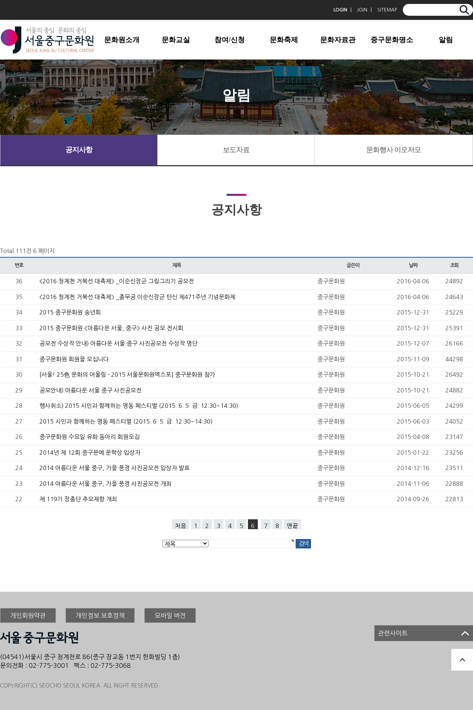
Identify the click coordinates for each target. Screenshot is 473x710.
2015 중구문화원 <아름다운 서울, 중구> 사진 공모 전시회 (111, 328)
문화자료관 (338, 40)
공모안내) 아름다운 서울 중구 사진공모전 (90, 390)
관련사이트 (393, 633)
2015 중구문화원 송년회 (70, 312)
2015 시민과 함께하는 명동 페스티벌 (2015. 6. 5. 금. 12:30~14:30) (125, 421)
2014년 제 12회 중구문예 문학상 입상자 (89, 452)
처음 (180, 526)
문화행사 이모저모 (393, 150)
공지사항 (78, 150)
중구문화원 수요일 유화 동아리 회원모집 (89, 437)
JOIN (362, 9)
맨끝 (292, 526)
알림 (446, 40)
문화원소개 (122, 40)
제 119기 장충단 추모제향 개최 (78, 499)
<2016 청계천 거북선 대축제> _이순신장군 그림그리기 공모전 (116, 281)
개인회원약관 (28, 615)
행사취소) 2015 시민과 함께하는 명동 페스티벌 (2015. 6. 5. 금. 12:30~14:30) (138, 406)
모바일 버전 (170, 615)
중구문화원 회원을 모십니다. (74, 359)
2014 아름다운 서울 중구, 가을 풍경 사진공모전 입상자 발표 (114, 468)
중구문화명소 (392, 40)
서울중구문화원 (47, 39)
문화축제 (284, 40)
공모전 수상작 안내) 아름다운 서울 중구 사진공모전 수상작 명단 (118, 343)
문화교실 (176, 40)
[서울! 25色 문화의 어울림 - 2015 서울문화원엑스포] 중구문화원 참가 (127, 374)
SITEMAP (387, 9)
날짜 (413, 265)
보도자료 (236, 150)
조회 (454, 265)
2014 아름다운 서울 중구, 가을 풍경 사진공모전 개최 (105, 484)
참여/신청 (229, 40)
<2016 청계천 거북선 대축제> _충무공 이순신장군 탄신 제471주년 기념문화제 (137, 297)
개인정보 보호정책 (100, 615)
